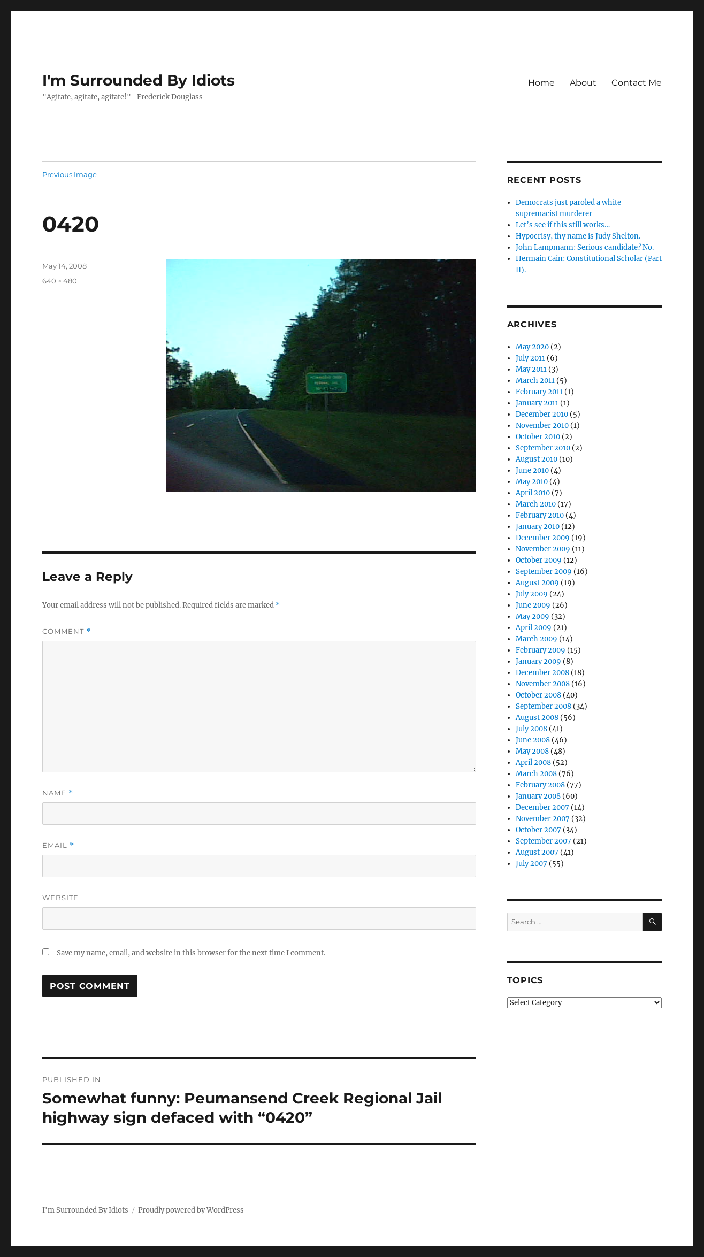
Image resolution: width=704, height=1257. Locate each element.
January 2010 (538, 526)
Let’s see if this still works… (563, 224)
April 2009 (534, 627)
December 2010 (542, 414)
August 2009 (537, 582)
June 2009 (533, 605)
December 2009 (543, 537)
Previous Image (69, 174)
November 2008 (543, 683)
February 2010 (540, 515)
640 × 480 (59, 281)
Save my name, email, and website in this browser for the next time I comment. (191, 952)
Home (541, 83)
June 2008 (533, 740)
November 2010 (542, 425)
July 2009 (532, 594)
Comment (66, 631)
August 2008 (537, 717)
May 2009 (532, 616)
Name (57, 793)
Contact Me (636, 83)
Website (60, 897)
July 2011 (530, 358)
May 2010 (532, 481)
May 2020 (532, 346)
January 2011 (537, 403)
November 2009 (543, 549)
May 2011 (531, 369)
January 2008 (538, 796)
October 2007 (538, 829)
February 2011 (539, 391)
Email (58, 845)
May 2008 (532, 751)
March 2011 (535, 380)
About (583, 83)
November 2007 (543, 818)
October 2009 (539, 560)
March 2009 (536, 638)
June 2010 (532, 470)
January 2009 (538, 661)
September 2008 (543, 706)
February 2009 (540, 650)
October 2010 (538, 436)
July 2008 (531, 728)
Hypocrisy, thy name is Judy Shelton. (578, 236)
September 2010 (543, 448)
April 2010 (533, 492)
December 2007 (542, 807)
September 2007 (543, 841)
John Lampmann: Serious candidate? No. (585, 247)
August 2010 (536, 459)
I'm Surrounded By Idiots (138, 80)
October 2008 (538, 695)
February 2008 (540, 785)
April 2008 (533, 762)
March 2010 (536, 504)
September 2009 (544, 571)
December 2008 (542, 672)
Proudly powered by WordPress (191, 1210)
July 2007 (531, 863)
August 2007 (537, 852)
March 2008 (536, 773)
